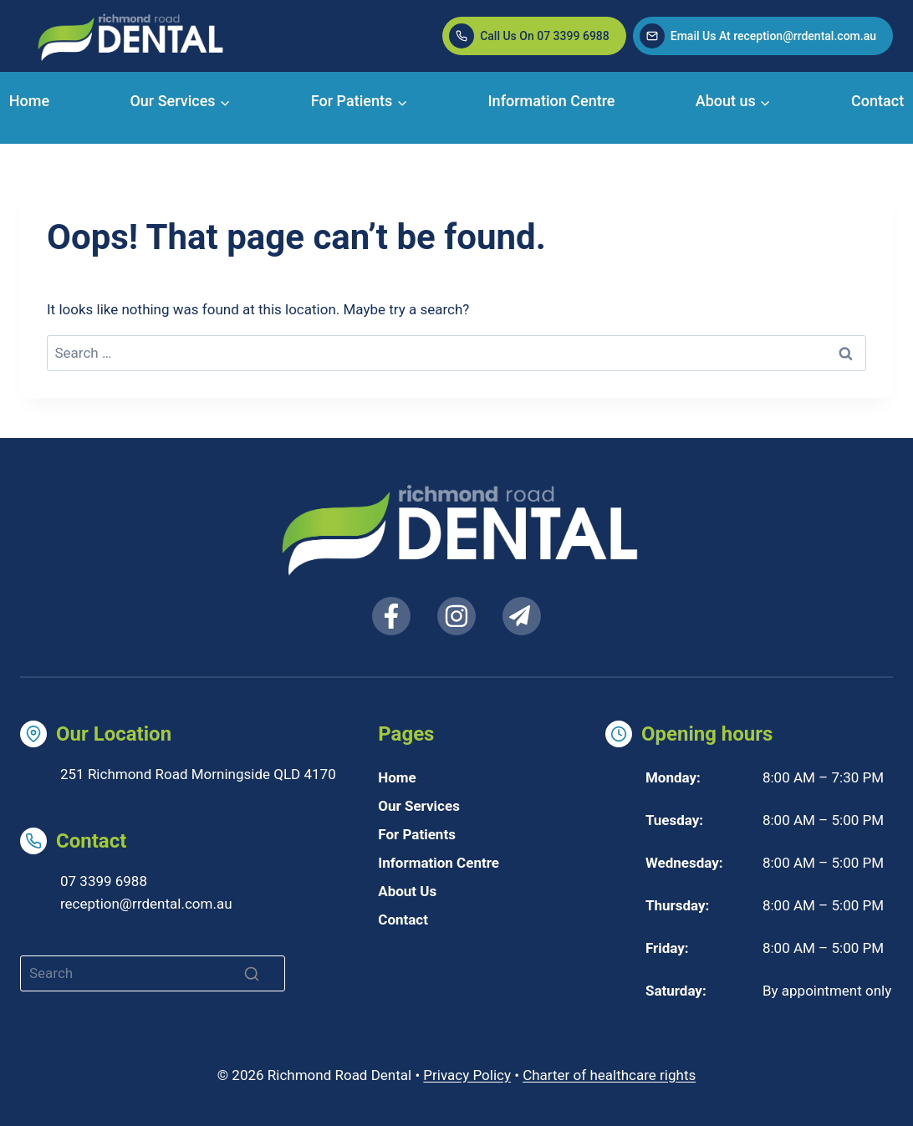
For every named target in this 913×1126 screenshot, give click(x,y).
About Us (407, 891)
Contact (877, 101)
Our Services (419, 805)
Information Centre (551, 101)
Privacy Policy (467, 1075)
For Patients (417, 834)
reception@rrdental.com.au (146, 903)
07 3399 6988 (103, 881)
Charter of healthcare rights (609, 1075)
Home (29, 101)
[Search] (152, 973)
